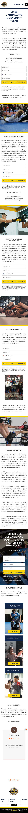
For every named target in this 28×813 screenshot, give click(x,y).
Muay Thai (12, 44)
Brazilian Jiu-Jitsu (21, 40)
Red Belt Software (15, 810)
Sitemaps (24, 799)
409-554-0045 (19, 4)
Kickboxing (5, 45)
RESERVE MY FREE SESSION (14, 82)
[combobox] (4, 74)
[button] (8, 779)
